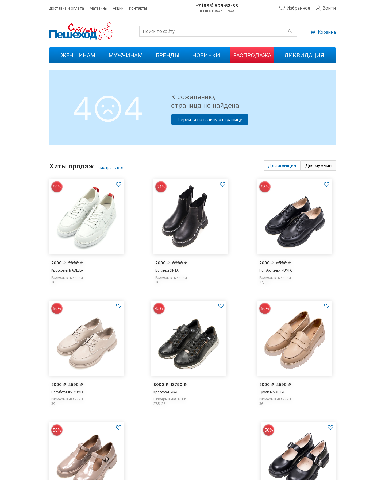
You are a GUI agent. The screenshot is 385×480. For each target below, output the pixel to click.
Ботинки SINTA (136, 262)
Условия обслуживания (317, 472)
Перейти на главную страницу (210, 119)
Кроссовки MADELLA (67, 262)
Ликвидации (138, 453)
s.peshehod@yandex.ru (289, 444)
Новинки (206, 55)
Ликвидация (304, 55)
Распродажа (252, 55)
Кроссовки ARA (63, 376)
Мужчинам (126, 55)
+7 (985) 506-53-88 (216, 5)
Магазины (98, 8)
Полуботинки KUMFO (214, 262)
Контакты (138, 8)
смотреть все (110, 167)
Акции (118, 8)
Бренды (167, 55)
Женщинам (78, 55)
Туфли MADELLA (137, 376)
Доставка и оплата (66, 8)
